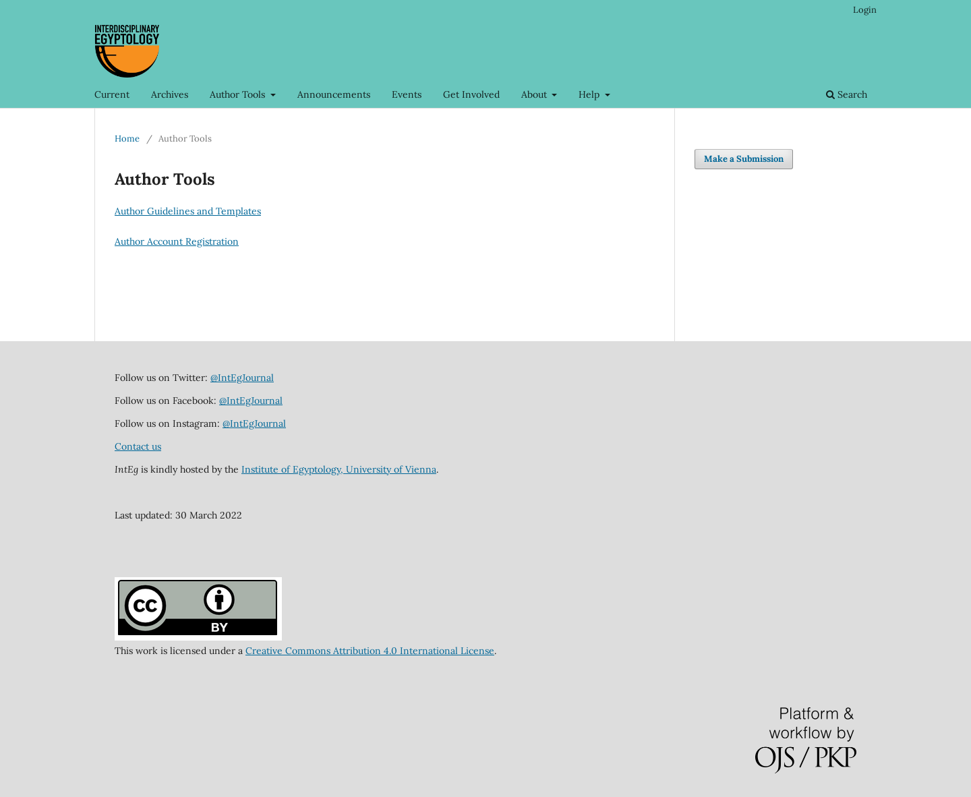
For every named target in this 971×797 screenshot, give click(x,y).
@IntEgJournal (242, 378)
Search (846, 94)
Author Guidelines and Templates (188, 211)
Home (127, 138)
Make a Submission (744, 159)
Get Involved (471, 94)
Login (865, 10)
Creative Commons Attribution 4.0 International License (369, 651)
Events (406, 94)
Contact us (138, 446)
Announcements (333, 94)
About (535, 94)
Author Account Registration (177, 241)
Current (111, 94)
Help (590, 94)
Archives (169, 94)
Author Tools (239, 94)
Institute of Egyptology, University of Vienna (338, 469)
